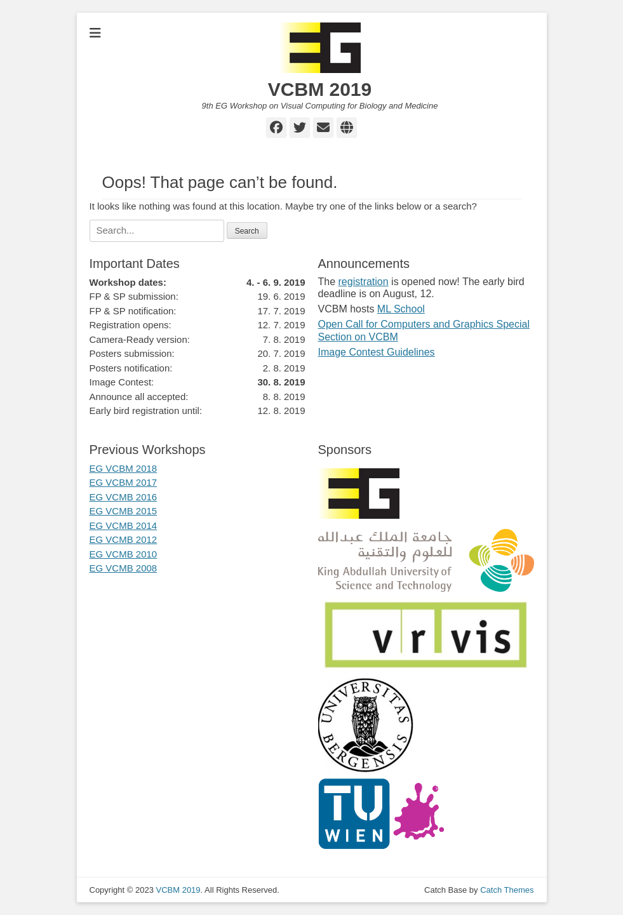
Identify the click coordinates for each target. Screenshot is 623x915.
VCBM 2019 (320, 89)
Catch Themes (506, 890)
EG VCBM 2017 (123, 482)
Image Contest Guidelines (376, 352)
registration (363, 281)
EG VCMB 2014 (123, 525)
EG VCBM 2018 (123, 468)
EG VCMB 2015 (123, 510)
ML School (401, 309)
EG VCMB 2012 (123, 539)
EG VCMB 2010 (123, 554)
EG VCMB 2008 (123, 568)
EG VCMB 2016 (123, 496)
